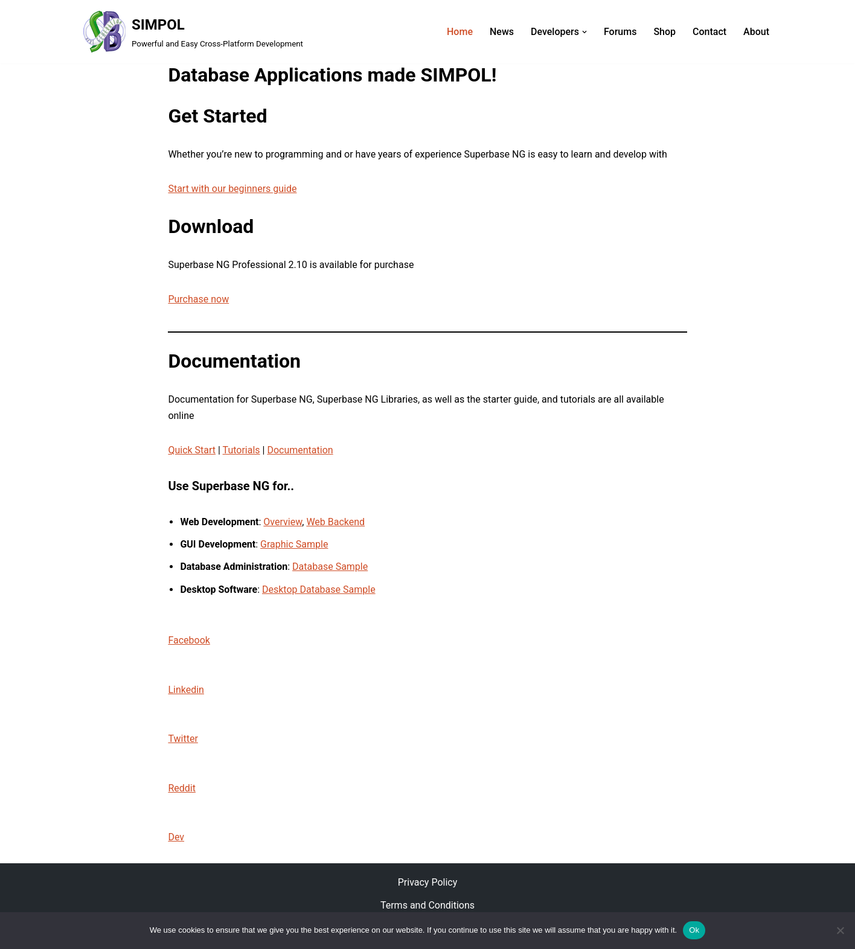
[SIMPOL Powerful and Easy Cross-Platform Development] (193, 32)
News (502, 31)
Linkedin (186, 689)
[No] (840, 930)
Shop (664, 31)
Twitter (182, 738)
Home (460, 31)
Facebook (189, 640)
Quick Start (192, 450)
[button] (584, 32)
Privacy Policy (428, 882)
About (756, 31)
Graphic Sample (294, 544)
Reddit (182, 788)
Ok (694, 930)
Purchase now (198, 299)
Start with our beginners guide (232, 188)
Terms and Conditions (427, 905)
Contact (709, 31)
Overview (282, 522)
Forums (620, 31)
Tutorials (241, 450)
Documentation (300, 450)
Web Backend (335, 522)
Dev (176, 837)
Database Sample (330, 566)
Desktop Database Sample (319, 589)
